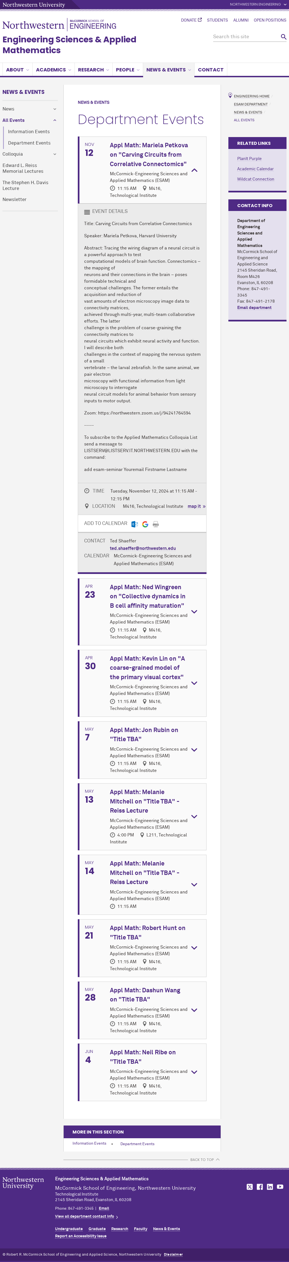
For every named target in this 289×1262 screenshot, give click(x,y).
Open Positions (270, 20)
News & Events (168, 69)
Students (217, 20)
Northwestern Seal (28, 1192)
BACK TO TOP (202, 1159)
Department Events (29, 143)
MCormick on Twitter (248, 1186)
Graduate (97, 1229)
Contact (211, 69)
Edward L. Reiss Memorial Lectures (22, 168)
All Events (13, 120)
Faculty (140, 1229)
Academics (53, 69)
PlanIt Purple (249, 159)
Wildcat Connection (255, 179)
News (8, 109)
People (128, 69)
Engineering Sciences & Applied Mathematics (69, 45)
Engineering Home (252, 96)
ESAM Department (251, 104)
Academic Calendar (255, 169)
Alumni (241, 20)
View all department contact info (84, 1217)
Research (93, 69)
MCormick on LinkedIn (269, 1186)
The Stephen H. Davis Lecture (25, 186)
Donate (189, 20)
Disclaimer (173, 1254)
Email (104, 1209)
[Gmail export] (145, 524)
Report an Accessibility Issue (81, 1236)
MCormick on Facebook (259, 1186)
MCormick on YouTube (280, 1186)
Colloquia (12, 154)
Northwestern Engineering (255, 4)
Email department (254, 308)
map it (194, 506)
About (17, 69)
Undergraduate (69, 1229)
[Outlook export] (134, 524)
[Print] (156, 524)
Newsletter (14, 199)
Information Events (29, 132)
